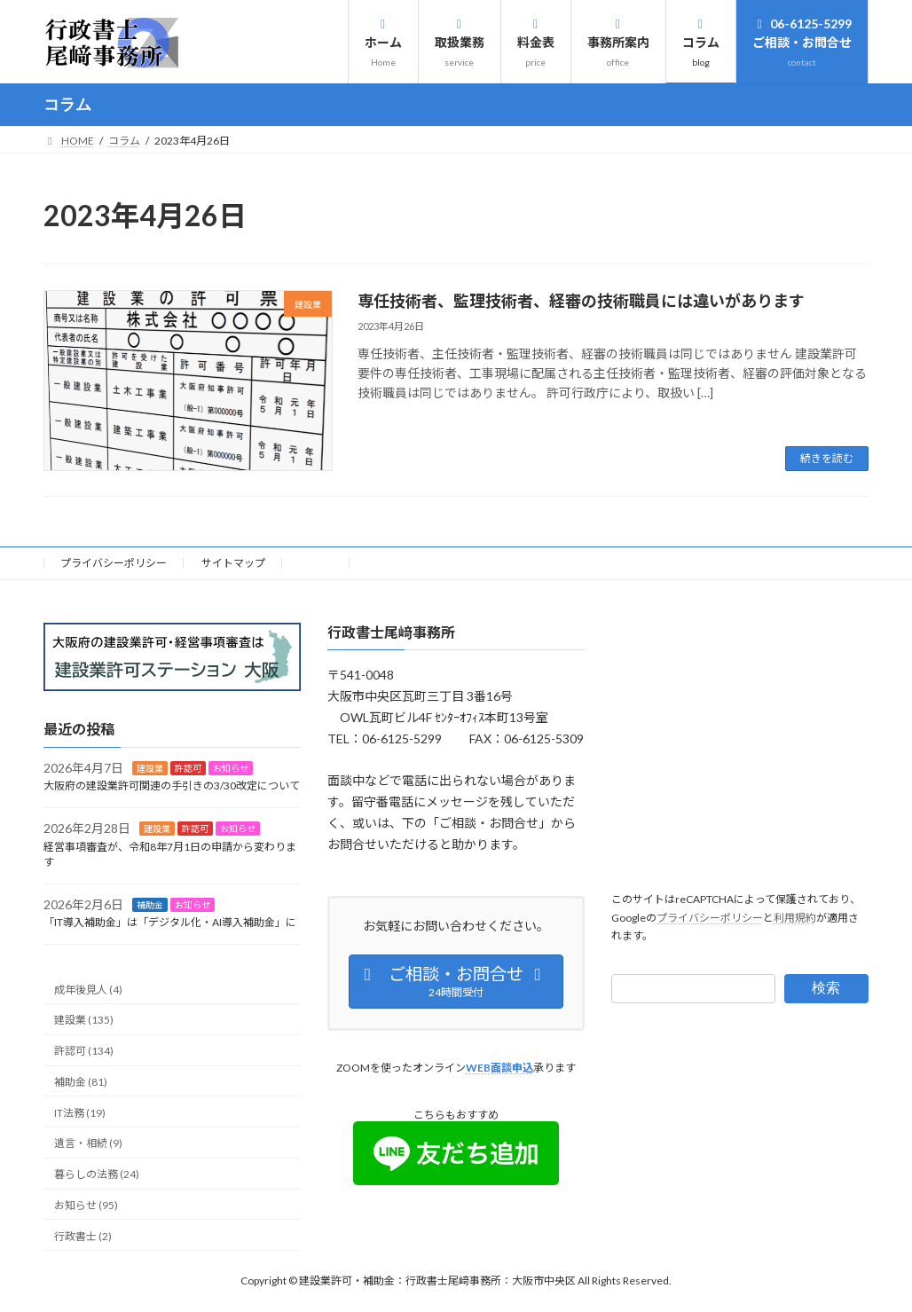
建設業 (150, 768)
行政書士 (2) (83, 1236)
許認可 (188, 768)
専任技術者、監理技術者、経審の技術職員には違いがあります (581, 300)
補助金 (150, 905)
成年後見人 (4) (88, 989)
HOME (316, 563)
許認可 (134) (84, 1050)
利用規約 (795, 917)
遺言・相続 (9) (88, 1144)
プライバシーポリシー (113, 563)
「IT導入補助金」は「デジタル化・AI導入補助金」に (169, 923)
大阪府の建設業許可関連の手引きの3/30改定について (171, 786)
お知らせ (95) (86, 1205)
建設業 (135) (84, 1020)
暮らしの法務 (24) (96, 1175)
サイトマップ (233, 563)
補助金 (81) (80, 1081)
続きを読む (826, 458)
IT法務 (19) (80, 1113)
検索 (826, 987)
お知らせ (230, 768)
